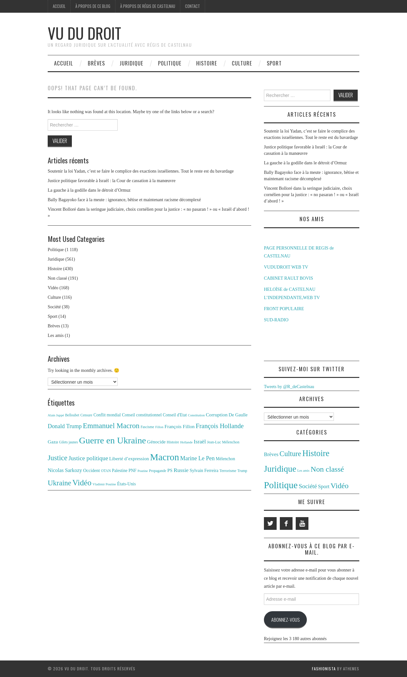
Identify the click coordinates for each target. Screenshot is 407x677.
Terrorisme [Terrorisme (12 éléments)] (227, 470)
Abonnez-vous (285, 619)
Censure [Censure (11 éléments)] (86, 415)
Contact (192, 6)
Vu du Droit (84, 33)
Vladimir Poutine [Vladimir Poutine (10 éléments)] (104, 484)
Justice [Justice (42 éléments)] (57, 458)
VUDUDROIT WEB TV (286, 267)
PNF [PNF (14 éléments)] (132, 470)
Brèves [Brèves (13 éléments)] (271, 454)
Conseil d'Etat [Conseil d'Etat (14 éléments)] (175, 415)
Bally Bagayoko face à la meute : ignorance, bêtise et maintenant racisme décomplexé (124, 199)
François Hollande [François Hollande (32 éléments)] (220, 425)
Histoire (206, 63)
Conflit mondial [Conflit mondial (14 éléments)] (107, 415)
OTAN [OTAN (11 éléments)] (106, 471)
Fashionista (324, 669)
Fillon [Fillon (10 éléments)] (159, 427)
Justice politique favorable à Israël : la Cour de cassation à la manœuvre (112, 180)
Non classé (57, 278)
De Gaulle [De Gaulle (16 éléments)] (238, 414)
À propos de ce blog (92, 6)
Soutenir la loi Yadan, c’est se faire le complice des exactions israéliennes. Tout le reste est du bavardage (141, 171)
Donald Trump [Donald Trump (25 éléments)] (65, 426)
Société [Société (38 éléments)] (308, 486)
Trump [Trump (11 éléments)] (242, 471)
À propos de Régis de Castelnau (147, 6)
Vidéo (53, 287)
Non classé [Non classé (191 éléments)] (327, 469)
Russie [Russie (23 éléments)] (181, 470)
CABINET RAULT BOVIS (288, 278)
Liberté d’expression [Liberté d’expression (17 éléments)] (129, 458)
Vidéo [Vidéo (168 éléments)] (340, 486)
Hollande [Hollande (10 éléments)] (186, 442)
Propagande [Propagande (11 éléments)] (157, 471)
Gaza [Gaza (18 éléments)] (53, 441)
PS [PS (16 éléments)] (169, 470)
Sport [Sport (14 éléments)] (323, 486)
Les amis (56, 335)
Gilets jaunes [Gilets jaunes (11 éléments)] (68, 442)
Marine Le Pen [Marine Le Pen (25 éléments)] (197, 458)
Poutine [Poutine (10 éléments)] (143, 471)
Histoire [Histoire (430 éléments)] (315, 453)
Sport (274, 63)
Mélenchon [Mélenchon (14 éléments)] (225, 458)
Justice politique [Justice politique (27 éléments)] (88, 458)
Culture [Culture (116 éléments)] (290, 454)
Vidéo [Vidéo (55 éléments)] (81, 482)
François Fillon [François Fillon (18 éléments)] (179, 426)
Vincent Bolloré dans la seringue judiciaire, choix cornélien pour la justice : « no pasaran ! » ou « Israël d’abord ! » (311, 194)
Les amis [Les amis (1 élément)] (303, 470)
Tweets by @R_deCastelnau (289, 386)
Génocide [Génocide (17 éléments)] (156, 441)
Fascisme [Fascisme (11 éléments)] (147, 427)
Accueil (59, 6)
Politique (170, 63)
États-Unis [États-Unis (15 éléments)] (126, 484)
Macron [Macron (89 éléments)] (164, 457)
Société (54, 306)
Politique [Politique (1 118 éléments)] (281, 485)
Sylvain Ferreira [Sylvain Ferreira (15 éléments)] (204, 470)
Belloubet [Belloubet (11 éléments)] (72, 415)
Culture (242, 63)
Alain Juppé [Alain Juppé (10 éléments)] (56, 415)
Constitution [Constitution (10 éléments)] (196, 415)
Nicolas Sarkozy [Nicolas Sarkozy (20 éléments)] (65, 470)
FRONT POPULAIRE (284, 308)
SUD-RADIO (276, 320)
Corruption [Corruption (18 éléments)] (216, 414)
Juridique (131, 63)
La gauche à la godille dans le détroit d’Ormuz (89, 190)
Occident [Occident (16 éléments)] (91, 470)
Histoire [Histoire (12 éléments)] (173, 442)
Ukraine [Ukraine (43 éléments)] (59, 483)
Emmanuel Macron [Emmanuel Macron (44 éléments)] (111, 425)
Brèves (96, 63)
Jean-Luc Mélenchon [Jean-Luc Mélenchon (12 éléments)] (223, 442)
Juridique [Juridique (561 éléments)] (280, 469)
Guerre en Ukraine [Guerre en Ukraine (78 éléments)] (112, 440)
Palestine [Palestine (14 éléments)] (120, 470)
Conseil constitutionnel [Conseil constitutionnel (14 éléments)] (142, 415)
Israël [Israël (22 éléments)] (200, 442)
